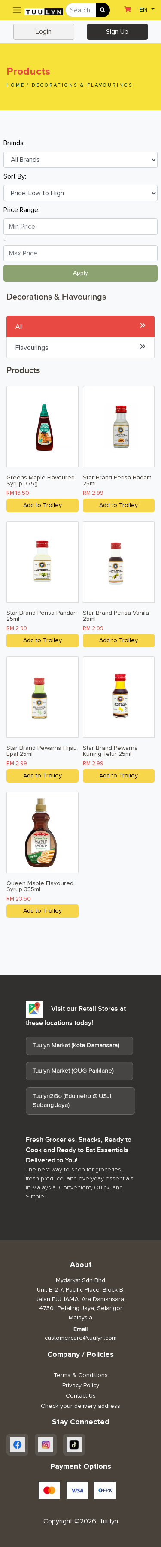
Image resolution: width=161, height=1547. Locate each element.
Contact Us (81, 1396)
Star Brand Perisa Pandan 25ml (41, 616)
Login (44, 31)
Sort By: (14, 176)
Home (15, 85)
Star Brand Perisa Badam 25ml (117, 481)
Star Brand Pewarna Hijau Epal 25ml (41, 751)
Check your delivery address (80, 1406)
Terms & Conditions (81, 1375)
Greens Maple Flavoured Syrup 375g (40, 481)
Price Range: (21, 209)
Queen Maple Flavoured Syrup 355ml (39, 886)
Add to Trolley (42, 505)
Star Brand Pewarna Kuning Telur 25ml (110, 751)
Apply (80, 273)
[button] (146, 9)
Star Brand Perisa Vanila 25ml (116, 616)
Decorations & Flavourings (82, 85)
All (80, 326)
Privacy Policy (80, 1386)
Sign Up (117, 31)
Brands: (14, 143)
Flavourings (80, 347)
